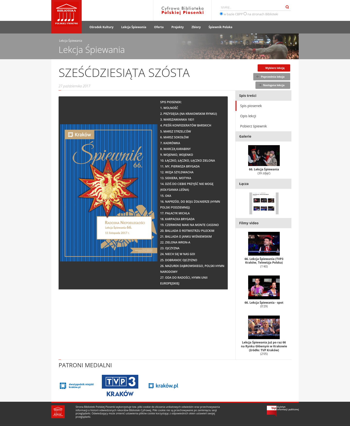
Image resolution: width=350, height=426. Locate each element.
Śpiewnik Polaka (220, 27)
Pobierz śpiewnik (253, 126)
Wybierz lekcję (275, 68)
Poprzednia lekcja (273, 76)
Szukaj (287, 7)
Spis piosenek (251, 105)
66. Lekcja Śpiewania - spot (264, 292)
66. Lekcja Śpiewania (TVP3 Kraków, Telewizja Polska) (264, 250)
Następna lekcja (273, 85)
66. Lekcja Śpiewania (264, 160)
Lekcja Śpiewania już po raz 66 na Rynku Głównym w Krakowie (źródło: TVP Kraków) (264, 336)
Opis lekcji (248, 116)
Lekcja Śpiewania (133, 27)
